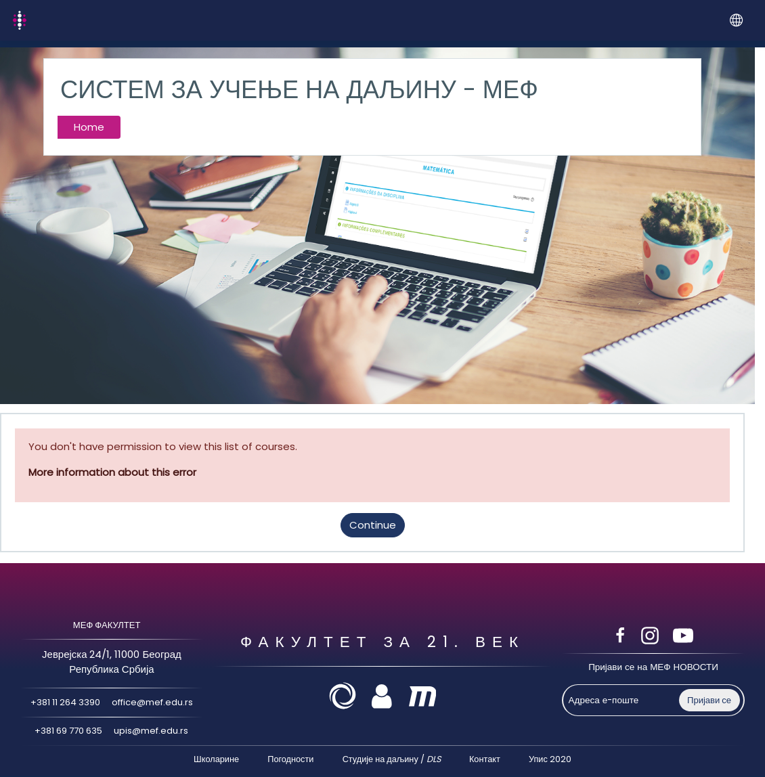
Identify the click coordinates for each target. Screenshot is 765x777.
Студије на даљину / (392, 759)
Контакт (484, 759)
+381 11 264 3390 (63, 702)
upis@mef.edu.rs (154, 731)
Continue (372, 525)
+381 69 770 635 (67, 731)
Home (89, 127)
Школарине (216, 759)
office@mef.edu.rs (155, 702)
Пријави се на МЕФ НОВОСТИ (653, 667)
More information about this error (112, 472)
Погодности (290, 759)
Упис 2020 (550, 759)
